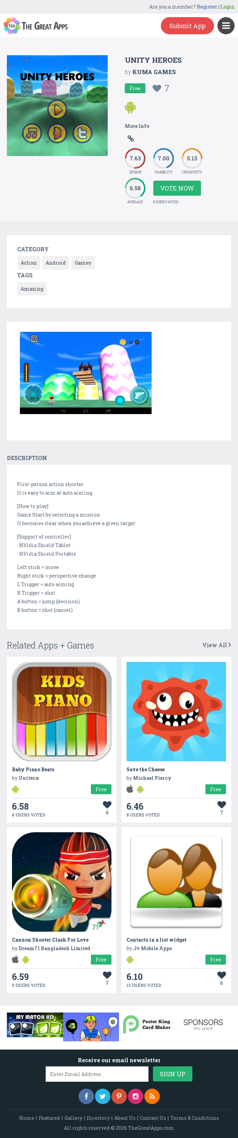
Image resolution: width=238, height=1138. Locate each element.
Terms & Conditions (194, 1118)
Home (26, 1118)
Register (207, 6)
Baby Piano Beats (33, 769)
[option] (85, 374)
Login (228, 6)
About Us (124, 1118)
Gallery (73, 1118)
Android (56, 262)
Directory (98, 1118)
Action (29, 262)
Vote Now (177, 188)
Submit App (187, 26)
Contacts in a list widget (157, 939)
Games (83, 262)
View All (216, 645)
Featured (49, 1118)
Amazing (32, 289)
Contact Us (153, 1118)
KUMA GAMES (154, 71)
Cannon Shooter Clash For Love (50, 939)
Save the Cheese (146, 769)
